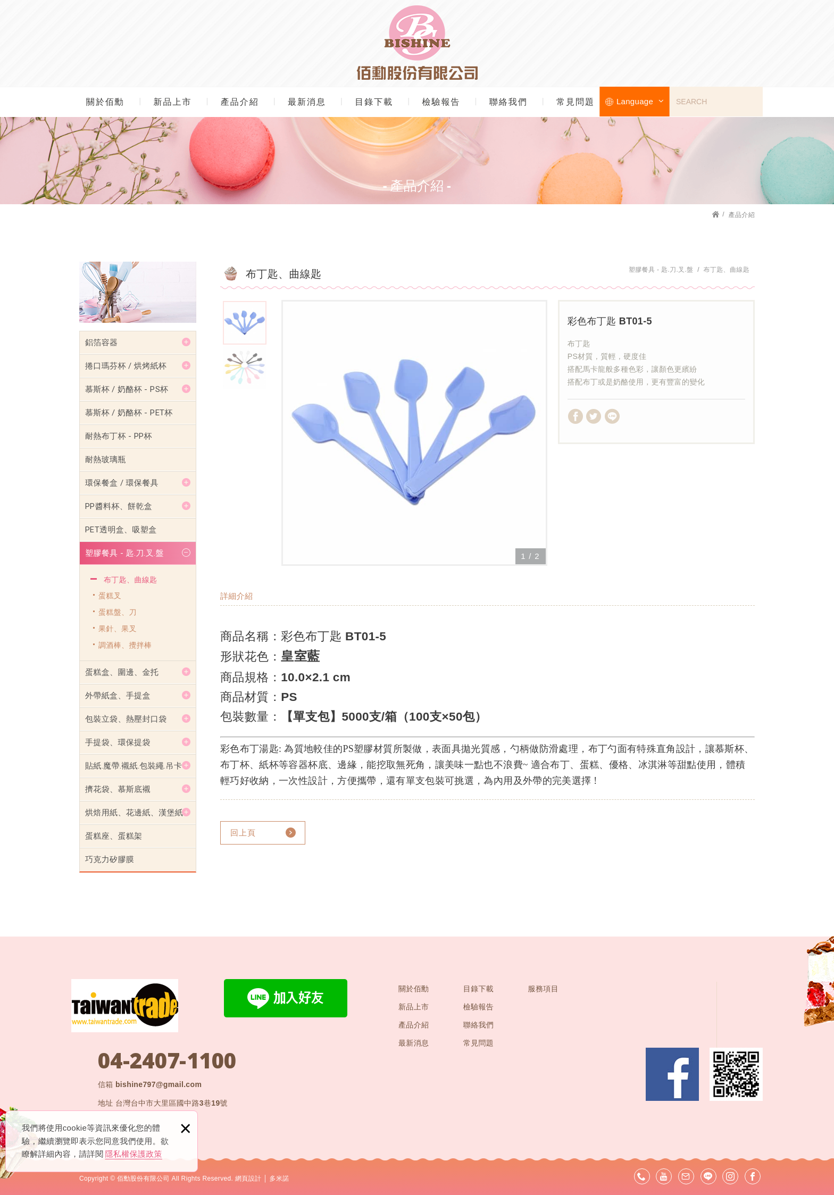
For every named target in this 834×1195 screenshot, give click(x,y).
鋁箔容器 (101, 342)
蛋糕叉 (109, 595)
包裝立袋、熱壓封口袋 (126, 719)
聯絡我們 (508, 101)
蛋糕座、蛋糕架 (113, 836)
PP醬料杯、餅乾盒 (118, 506)
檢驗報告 (441, 101)
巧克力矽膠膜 (109, 859)
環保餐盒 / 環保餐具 (122, 483)
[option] (414, 433)
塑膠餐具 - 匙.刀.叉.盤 (124, 553)
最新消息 (307, 101)
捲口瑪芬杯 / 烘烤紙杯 (125, 366)
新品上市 (172, 101)
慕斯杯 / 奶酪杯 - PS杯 (126, 389)
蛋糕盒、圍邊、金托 (122, 672)
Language (640, 101)
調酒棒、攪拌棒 (125, 645)
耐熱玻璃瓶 (105, 459)
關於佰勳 (105, 101)
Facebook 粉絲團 (672, 1074)
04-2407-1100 (167, 1060)
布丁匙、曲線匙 (130, 579)
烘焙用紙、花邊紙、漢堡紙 (134, 812)
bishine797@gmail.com (158, 1084)
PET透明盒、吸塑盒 (121, 529)
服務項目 (543, 988)
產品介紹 (240, 101)
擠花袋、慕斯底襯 (118, 789)
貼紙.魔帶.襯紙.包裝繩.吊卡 (133, 766)
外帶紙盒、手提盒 (118, 695)
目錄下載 (374, 101)
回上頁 (243, 832)
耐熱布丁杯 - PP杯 (118, 436)
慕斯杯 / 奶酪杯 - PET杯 (129, 412)
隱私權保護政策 (133, 1153)
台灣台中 (171, 1103)
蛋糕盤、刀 (117, 612)
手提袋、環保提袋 (118, 742)
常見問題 (575, 101)
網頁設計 (248, 1178)
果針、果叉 (117, 628)
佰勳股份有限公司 (417, 42)
